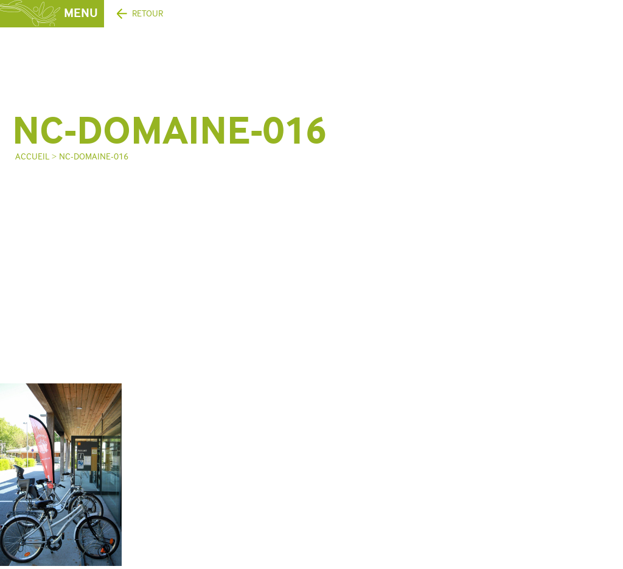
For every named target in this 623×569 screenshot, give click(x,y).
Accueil (32, 157)
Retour (147, 14)
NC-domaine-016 (93, 157)
